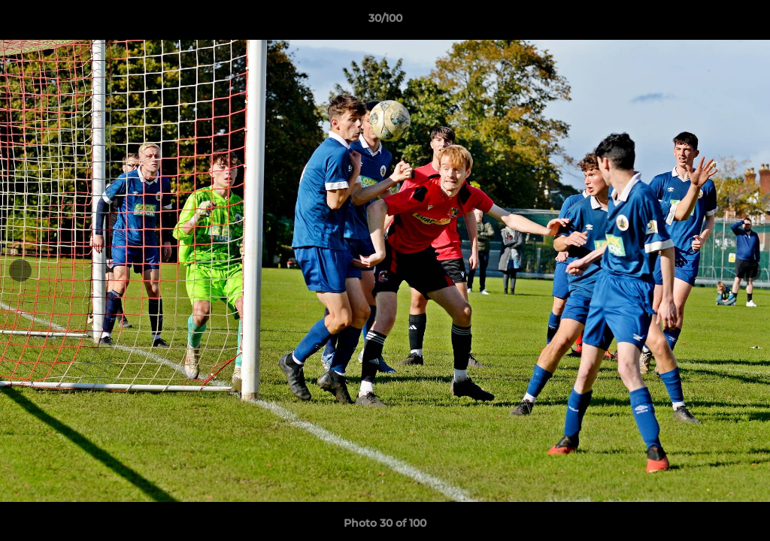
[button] (743, 22)
